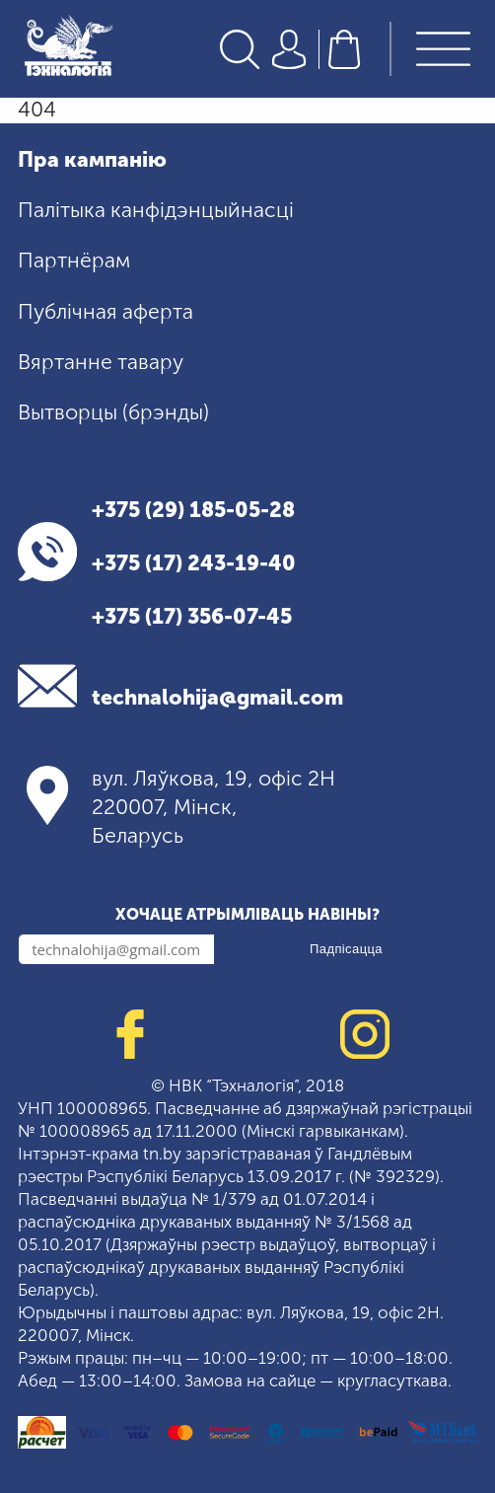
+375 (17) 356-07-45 (192, 618)
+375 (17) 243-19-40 (194, 564)
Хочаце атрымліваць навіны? (247, 914)
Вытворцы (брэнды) (113, 413)
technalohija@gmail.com (217, 698)
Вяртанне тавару (100, 362)
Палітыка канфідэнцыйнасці (156, 210)
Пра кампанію (92, 160)
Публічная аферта (105, 312)
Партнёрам (74, 261)
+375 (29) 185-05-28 (193, 511)
